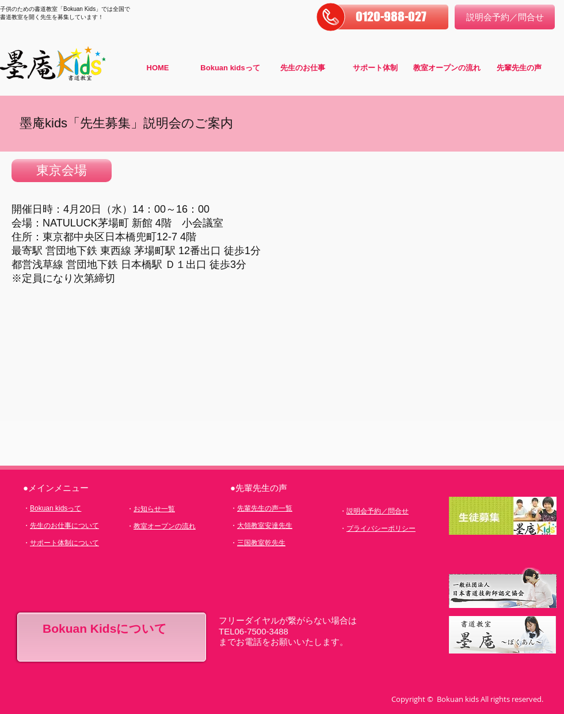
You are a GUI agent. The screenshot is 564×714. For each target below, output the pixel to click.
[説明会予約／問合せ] (505, 17)
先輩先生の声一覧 (264, 508)
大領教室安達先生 (264, 526)
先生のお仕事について (64, 526)
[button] (391, 17)
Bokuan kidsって (55, 508)
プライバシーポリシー (381, 528)
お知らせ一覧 (154, 509)
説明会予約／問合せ (377, 511)
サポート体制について (64, 543)
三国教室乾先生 (261, 543)
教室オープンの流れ (165, 526)
